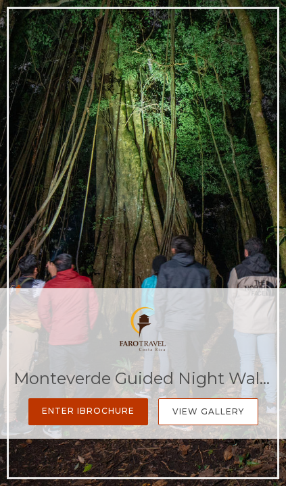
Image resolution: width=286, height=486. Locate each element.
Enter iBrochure (88, 411)
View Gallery (208, 411)
